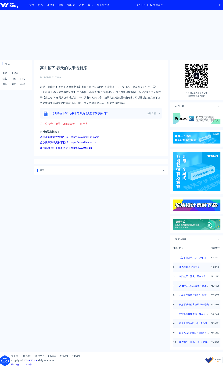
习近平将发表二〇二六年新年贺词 (195, 257)
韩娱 (22, 84)
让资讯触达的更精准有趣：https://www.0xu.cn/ (66, 148)
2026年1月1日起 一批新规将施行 (195, 342)
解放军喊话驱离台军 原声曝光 (194, 304)
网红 (13, 84)
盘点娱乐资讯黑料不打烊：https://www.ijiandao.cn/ (68, 142)
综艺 (5, 78)
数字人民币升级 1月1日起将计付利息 (197, 332)
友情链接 (64, 356)
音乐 (90, 5)
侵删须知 (76, 356)
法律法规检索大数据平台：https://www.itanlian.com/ (69, 137)
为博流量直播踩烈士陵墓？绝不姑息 (197, 314)
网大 (22, 78)
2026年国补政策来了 (189, 267)
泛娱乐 (51, 5)
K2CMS (33, 360)
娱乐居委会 (103, 5)
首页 (31, 5)
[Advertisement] (111, 35)
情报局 (71, 5)
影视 (40, 5)
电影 (5, 73)
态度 (81, 5)
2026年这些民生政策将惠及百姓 (195, 285)
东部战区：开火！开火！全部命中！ (197, 276)
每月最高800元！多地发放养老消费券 (197, 323)
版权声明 (39, 356)
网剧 (13, 78)
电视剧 (14, 73)
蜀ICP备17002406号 (21, 364)
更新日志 (51, 356)
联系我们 (27, 356)
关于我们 (15, 356)
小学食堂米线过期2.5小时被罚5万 (195, 295)
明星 (61, 5)
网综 (5, 84)
